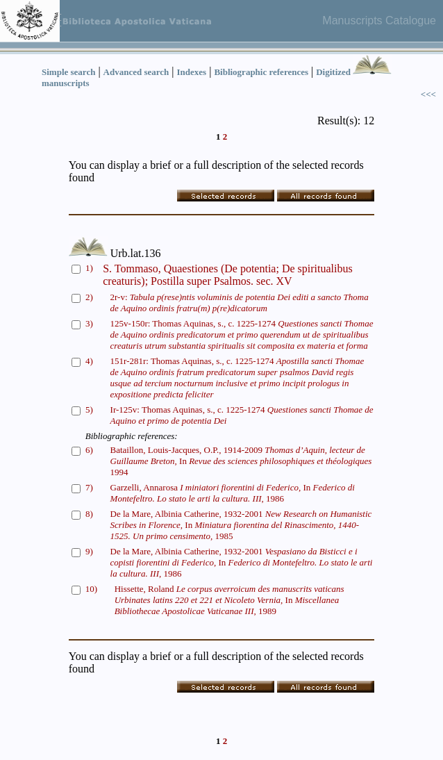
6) (89, 450)
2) (89, 297)
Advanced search (136, 72)
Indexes (192, 72)
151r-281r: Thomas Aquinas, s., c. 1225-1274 (237, 377)
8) (89, 514)
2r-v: (239, 302)
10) (91, 589)
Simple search (68, 72)
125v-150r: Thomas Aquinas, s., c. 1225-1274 (242, 334)
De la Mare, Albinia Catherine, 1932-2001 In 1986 (241, 562)
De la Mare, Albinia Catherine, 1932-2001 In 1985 (241, 525)
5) (89, 409)
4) (89, 361)
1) (89, 268)
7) (89, 487)
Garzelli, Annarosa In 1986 (232, 493)
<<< (428, 94)
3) (89, 323)
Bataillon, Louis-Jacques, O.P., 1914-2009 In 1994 (241, 461)
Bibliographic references (261, 72)
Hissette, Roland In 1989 (229, 600)
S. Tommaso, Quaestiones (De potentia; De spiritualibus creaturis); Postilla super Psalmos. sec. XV (227, 275)
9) (89, 551)
